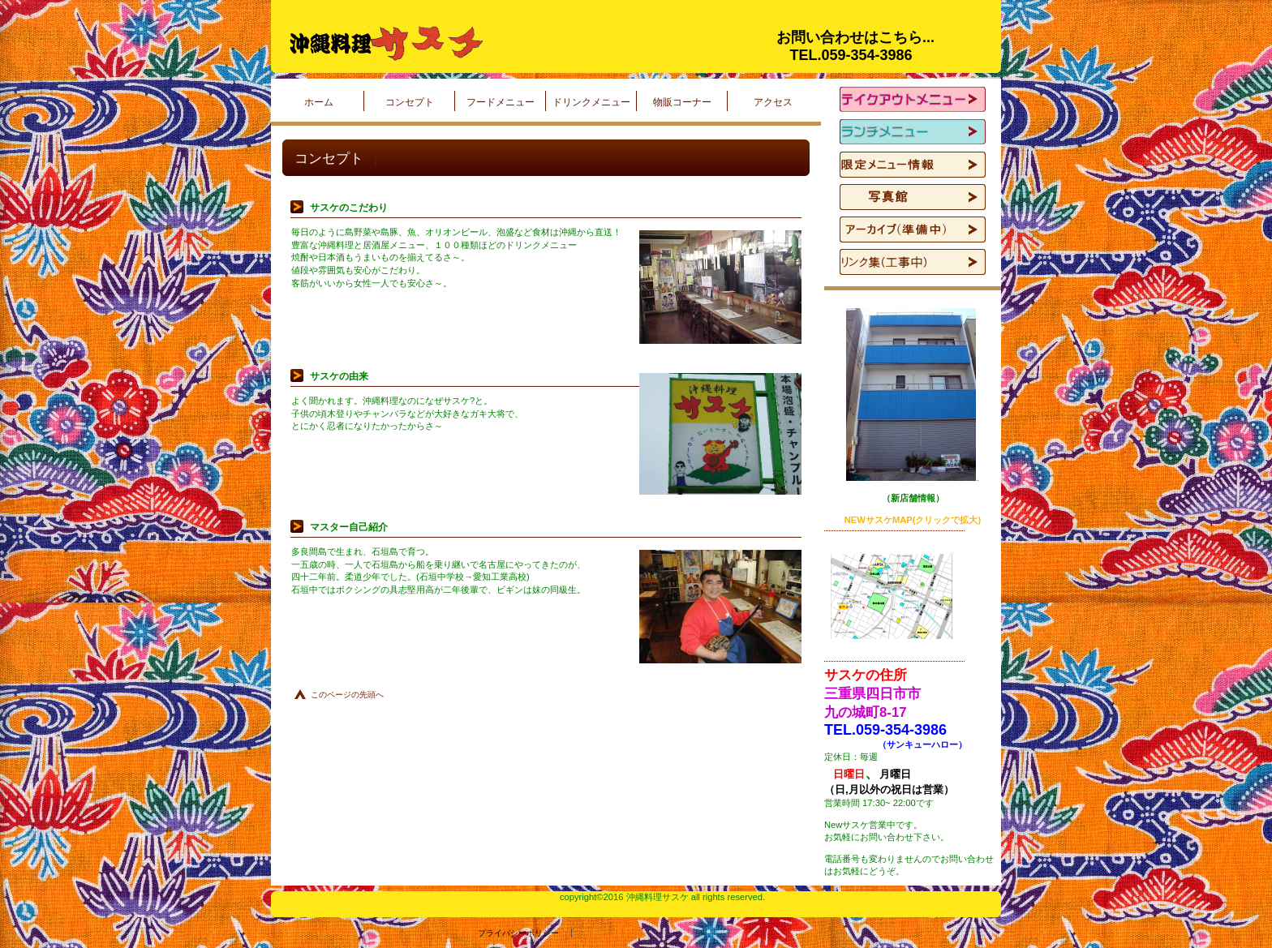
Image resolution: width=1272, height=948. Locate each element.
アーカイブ (913, 229)
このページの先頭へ (347, 694)
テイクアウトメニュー (913, 100)
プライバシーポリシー (421, 933)
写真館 (913, 197)
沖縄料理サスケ (482, 44)
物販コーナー (682, 102)
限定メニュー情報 (913, 164)
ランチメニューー (913, 132)
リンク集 (913, 262)
